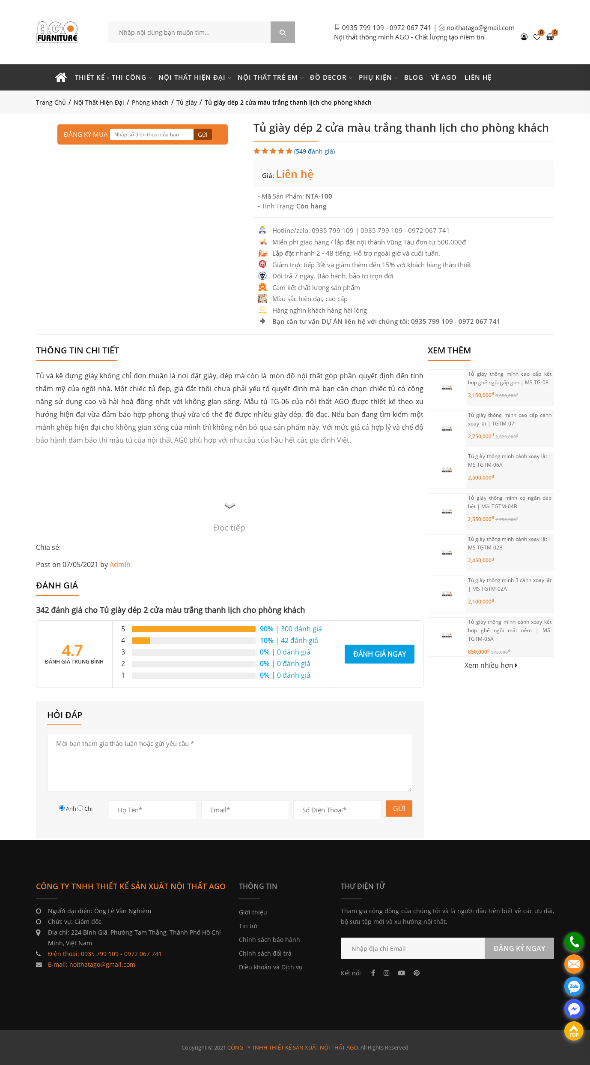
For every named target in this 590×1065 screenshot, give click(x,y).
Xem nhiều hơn (491, 665)
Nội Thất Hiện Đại (99, 102)
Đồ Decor (328, 77)
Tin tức (249, 926)
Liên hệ (478, 77)
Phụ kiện (375, 77)
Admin (120, 564)
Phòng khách (150, 102)
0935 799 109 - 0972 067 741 (387, 27)
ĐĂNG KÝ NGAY (519, 948)
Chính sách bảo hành (269, 939)
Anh (71, 808)
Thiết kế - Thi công (110, 77)
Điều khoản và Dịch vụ (271, 967)
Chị (88, 808)
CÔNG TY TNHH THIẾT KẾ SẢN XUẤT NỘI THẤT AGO (292, 1047)
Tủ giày (186, 102)
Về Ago (444, 77)
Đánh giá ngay (379, 654)
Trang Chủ (51, 102)
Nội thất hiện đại (192, 77)
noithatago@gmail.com (481, 27)
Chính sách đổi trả (265, 953)
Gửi (203, 134)
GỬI (399, 808)
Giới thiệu (253, 912)
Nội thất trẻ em (268, 77)
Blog (413, 77)
